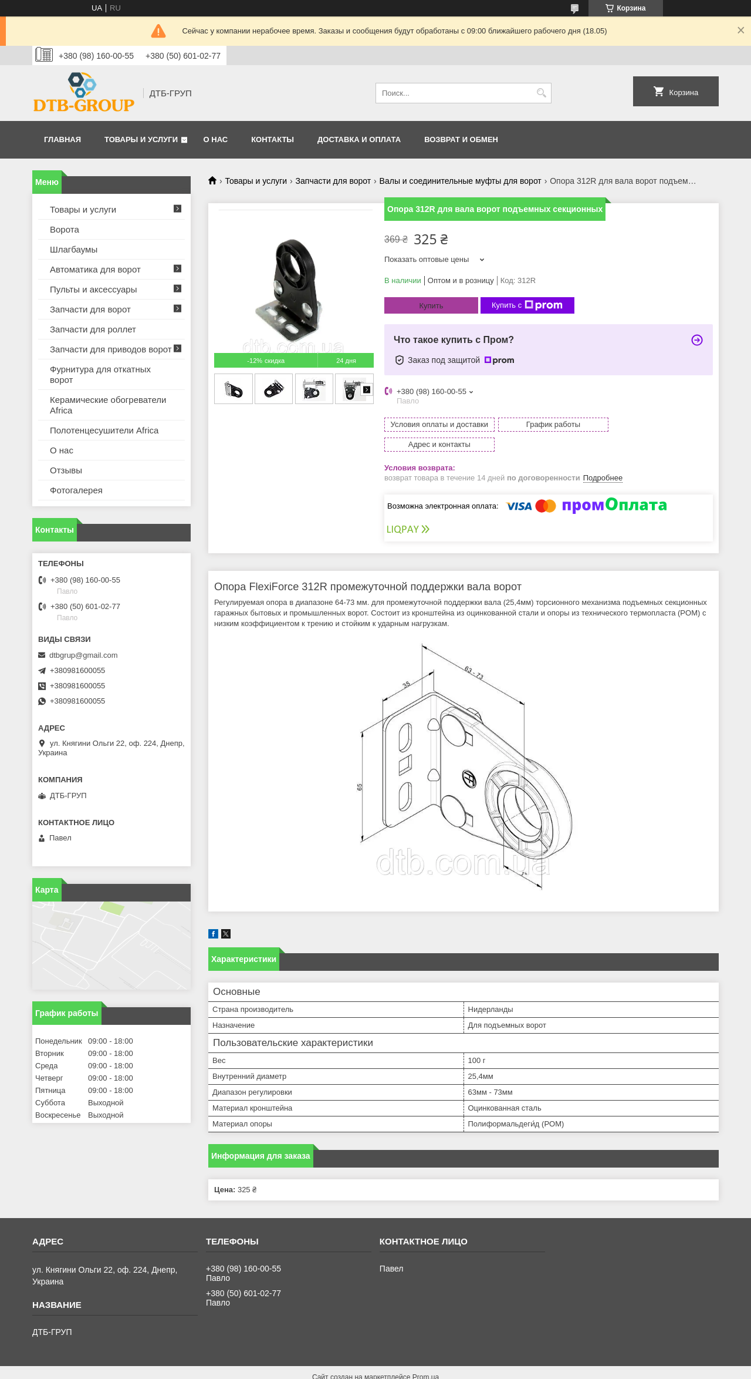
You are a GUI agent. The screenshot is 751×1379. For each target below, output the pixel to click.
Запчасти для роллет (93, 329)
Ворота (64, 229)
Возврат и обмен (461, 139)
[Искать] (541, 93)
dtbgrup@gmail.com (83, 655)
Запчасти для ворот (333, 181)
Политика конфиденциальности (440, 1368)
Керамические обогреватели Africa (108, 405)
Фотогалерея (76, 490)
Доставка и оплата (359, 139)
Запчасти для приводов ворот (111, 349)
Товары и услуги (141, 139)
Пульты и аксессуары (93, 289)
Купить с (527, 305)
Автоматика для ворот (95, 269)
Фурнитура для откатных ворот (100, 374)
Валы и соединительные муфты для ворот (461, 181)
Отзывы (66, 470)
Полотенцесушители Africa (104, 430)
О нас (216, 139)
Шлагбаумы (73, 249)
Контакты (272, 139)
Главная (62, 139)
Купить (431, 305)
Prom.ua (425, 1357)
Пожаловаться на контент (341, 1368)
